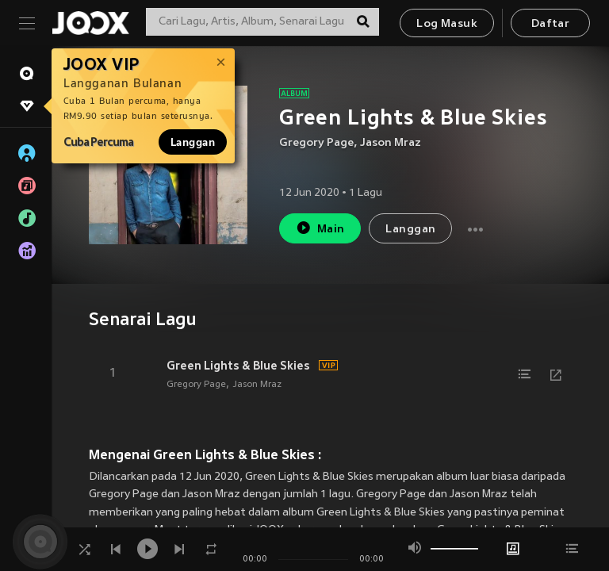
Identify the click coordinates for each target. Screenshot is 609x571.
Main (320, 228)
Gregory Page (316, 143)
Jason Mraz (390, 143)
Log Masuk (446, 24)
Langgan (192, 142)
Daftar (550, 24)
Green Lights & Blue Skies (238, 365)
